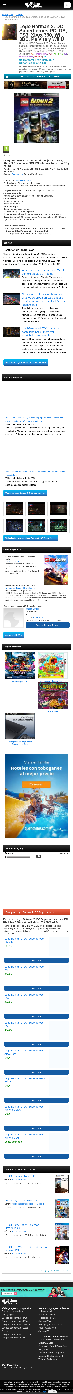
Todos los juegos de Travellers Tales (52, 1273)
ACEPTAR (52, 1392)
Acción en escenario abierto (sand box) (28, 1206)
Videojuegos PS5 (47, 1320)
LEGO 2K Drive (12, 564)
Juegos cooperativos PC (14, 1340)
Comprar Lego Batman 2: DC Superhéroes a (39, 61)
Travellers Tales (23, 183)
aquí (44, 1392)
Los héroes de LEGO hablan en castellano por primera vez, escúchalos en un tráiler (41, 334)
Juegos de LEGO (12, 637)
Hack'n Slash (38, 620)
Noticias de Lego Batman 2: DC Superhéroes (25, 365)
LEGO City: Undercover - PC (21, 1202)
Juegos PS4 (44, 1323)
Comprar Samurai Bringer (46, 627)
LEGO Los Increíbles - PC (19, 1178)
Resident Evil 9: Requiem (51, 1355)
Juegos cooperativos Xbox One (17, 1336)
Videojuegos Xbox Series (51, 1326)
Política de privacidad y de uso (17, 1370)
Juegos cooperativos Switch (16, 1326)
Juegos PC (43, 1333)
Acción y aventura (19, 1182)
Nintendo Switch (46, 1316)
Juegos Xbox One (47, 1330)
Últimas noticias (46, 1313)
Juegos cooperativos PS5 (15, 1320)
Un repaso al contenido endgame (20, 590)
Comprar (35, 962)
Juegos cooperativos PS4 (15, 1323)
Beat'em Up (17, 176)
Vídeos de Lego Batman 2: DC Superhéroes (24, 495)
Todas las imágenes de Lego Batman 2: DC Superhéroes (30, 540)
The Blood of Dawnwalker (51, 1341)
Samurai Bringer (32, 611)
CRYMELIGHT (45, 1345)
